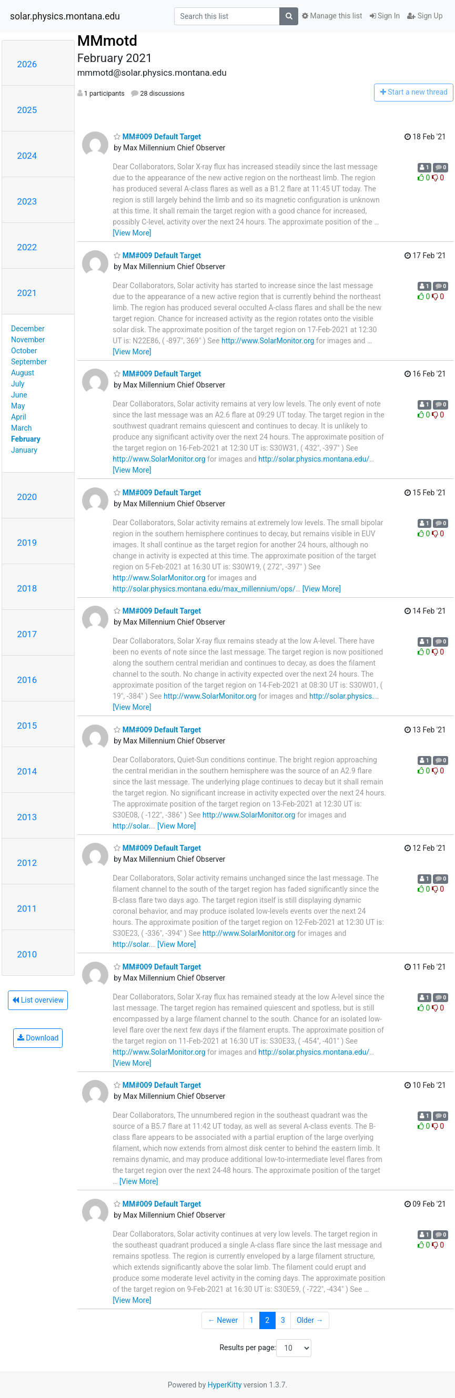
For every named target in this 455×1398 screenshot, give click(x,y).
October (24, 350)
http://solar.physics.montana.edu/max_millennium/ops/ (204, 589)
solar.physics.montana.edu (65, 16)
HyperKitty (225, 1385)
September (29, 362)
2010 (27, 954)
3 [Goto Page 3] (283, 1320)
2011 (27, 908)
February (26, 439)
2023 (27, 201)
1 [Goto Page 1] (251, 1320)
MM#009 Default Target (157, 136)
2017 (27, 634)
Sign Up (424, 16)
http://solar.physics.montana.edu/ (313, 459)
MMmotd (107, 40)
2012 (27, 863)
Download (38, 1038)
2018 (27, 588)
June (19, 395)
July (17, 384)
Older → (310, 1320)
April (18, 417)
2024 (27, 155)
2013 (27, 817)
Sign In (385, 16)
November (28, 339)
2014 (27, 771)
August (22, 373)
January (24, 450)
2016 (27, 680)
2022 (27, 247)
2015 (27, 725)
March (21, 428)
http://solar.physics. (341, 696)
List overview (38, 1000)
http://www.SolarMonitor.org (267, 340)
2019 (27, 542)
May (18, 406)
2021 (27, 293)
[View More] (132, 233)
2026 (27, 64)
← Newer (223, 1320)
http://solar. (131, 826)
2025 (27, 110)
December (28, 328)
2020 (27, 497)
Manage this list (332, 16)
